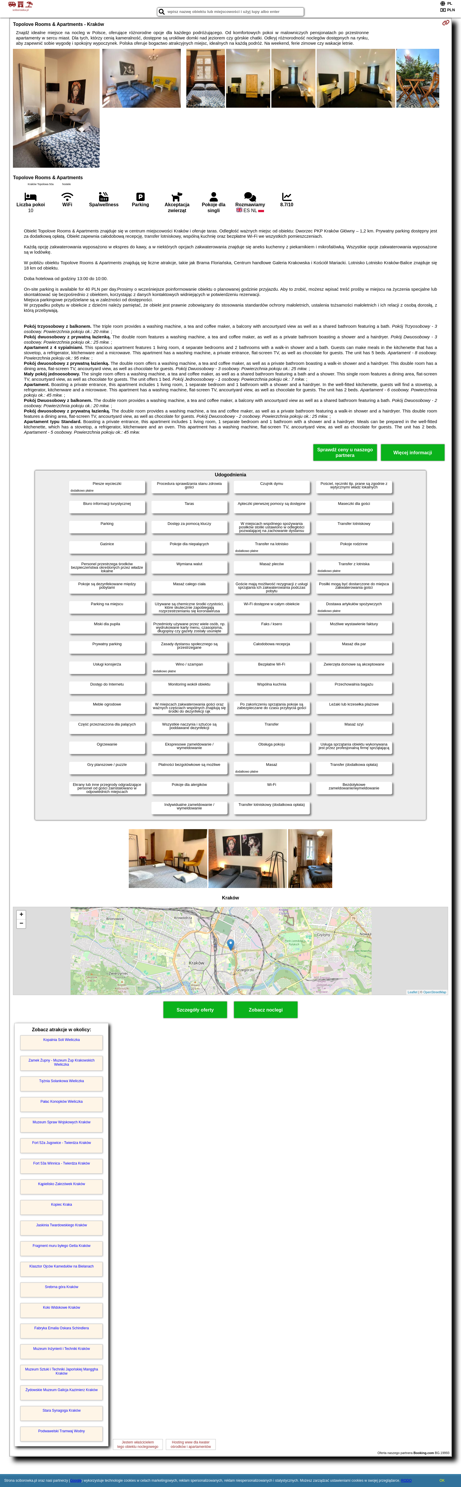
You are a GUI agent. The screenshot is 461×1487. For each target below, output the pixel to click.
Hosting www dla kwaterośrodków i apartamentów (191, 1444)
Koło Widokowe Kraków (61, 1307)
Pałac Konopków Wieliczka (62, 1102)
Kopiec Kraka (61, 1204)
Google (75, 1480)
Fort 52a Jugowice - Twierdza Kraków (61, 1143)
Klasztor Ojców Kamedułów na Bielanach (61, 1266)
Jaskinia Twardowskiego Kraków (61, 1225)
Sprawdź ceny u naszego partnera (345, 452)
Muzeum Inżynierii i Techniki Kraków (61, 1349)
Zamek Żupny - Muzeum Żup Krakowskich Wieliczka (62, 1062)
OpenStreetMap (434, 992)
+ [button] (21, 915)
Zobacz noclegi (266, 1009)
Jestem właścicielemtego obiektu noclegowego (137, 1444)
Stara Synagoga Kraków (62, 1410)
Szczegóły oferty (195, 1009)
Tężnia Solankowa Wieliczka (61, 1081)
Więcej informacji (412, 452)
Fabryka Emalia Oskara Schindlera (61, 1328)
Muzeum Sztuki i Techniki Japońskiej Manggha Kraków (61, 1371)
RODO (406, 1480)
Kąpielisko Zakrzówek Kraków (61, 1184)
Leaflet (412, 992)
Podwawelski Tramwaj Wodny (61, 1431)
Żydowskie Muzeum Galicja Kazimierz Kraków (62, 1390)
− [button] (21, 923)
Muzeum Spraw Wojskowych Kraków (62, 1122)
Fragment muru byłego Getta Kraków (62, 1246)
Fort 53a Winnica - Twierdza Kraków (61, 1163)
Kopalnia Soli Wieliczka (61, 1040)
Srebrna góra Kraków (61, 1287)
